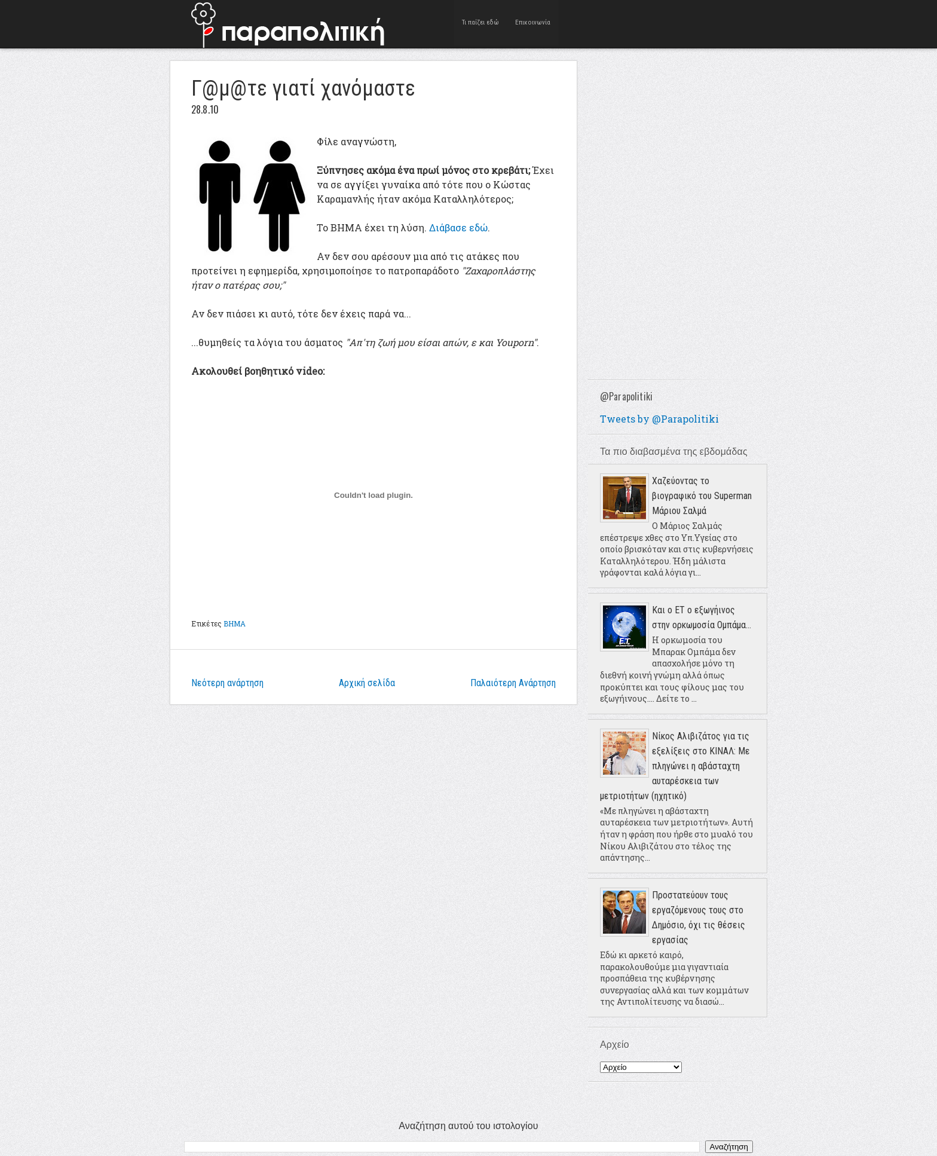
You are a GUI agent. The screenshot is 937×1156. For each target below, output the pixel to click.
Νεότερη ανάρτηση (227, 683)
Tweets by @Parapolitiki (659, 418)
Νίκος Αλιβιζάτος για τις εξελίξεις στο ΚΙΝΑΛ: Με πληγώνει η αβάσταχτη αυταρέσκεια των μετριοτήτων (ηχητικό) (675, 766)
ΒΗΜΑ (234, 623)
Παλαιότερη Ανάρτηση (513, 683)
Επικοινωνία (533, 23)
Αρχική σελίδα (367, 683)
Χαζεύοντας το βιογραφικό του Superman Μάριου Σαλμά (702, 495)
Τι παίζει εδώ (481, 23)
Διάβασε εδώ (458, 227)
